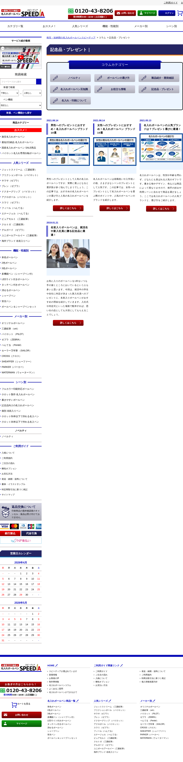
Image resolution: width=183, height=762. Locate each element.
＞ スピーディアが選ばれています (62, 671)
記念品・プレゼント (163, 89)
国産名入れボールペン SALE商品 (19, 147)
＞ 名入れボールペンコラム (59, 685)
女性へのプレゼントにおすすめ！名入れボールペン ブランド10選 (116, 129)
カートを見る (20, 705)
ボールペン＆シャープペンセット (19, 306)
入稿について (8, 453)
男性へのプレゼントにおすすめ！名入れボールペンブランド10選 (69, 129)
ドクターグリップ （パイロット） (19, 191)
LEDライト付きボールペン (15, 279)
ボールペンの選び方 (118, 78)
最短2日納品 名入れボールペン (18, 142)
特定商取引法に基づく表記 (14, 489)
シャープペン (8, 295)
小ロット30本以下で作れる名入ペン (20, 421)
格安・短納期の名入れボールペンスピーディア (71, 37)
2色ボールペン (9, 262)
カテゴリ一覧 (15, 26)
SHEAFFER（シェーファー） (17, 361)
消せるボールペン (11, 290)
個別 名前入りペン (11, 410)
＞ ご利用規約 (145, 675)
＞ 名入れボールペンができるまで (62, 692)
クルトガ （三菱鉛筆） (13, 224)
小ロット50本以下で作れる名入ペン (20, 416)
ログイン (169, 13)
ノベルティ (7, 436)
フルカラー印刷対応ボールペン (18, 389)
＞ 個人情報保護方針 (148, 682)
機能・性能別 (106, 26)
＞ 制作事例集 (53, 682)
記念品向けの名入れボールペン (18, 405)
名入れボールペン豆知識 (74, 89)
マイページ (149, 13)
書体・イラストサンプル (13, 484)
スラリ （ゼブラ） (11, 202)
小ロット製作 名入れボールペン (18, 394)
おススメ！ (45, 26)
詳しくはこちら (68, 208)
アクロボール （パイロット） (17, 197)
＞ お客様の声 (53, 678)
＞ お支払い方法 (100, 685)
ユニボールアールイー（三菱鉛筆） (20, 235)
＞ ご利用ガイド (100, 671)
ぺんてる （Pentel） (12, 345)
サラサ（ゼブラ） (11, 180)
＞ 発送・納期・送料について (152, 671)
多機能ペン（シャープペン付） (18, 273)
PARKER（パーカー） (13, 367)
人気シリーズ (76, 26)
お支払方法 (7, 473)
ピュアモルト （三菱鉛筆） (16, 219)
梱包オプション (9, 468)
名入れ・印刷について (74, 100)
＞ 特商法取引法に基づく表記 (152, 678)
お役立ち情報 (118, 89)
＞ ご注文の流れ (100, 675)
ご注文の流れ (8, 463)
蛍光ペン (6, 301)
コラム (102, 37)
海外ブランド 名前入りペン (16, 241)
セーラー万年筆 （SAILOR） (17, 350)
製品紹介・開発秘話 (163, 78)
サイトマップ (8, 494)
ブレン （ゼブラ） (11, 186)
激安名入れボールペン (13, 136)
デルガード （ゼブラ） (13, 230)
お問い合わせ (127, 13)
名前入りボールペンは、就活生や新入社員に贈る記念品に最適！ (69, 231)
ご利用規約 (7, 458)
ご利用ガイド (171, 2)
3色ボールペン (9, 268)
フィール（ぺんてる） (13, 208)
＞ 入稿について (100, 678)
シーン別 (168, 26)
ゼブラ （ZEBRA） (11, 339)
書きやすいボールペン (13, 400)
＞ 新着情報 (52, 675)
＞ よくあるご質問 (55, 689)
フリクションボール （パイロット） (20, 175)
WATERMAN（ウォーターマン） (19, 372)
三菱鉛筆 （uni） (10, 328)
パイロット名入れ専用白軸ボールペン (21, 153)
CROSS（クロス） (11, 356)
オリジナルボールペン (13, 323)
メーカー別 (137, 26)
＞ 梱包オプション (101, 682)
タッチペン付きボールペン (15, 284)
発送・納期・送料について (14, 479)
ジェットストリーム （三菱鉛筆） (19, 169)
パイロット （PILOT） (13, 334)
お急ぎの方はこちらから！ (21, 684)
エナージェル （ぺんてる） (16, 213)
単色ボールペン (10, 257)
